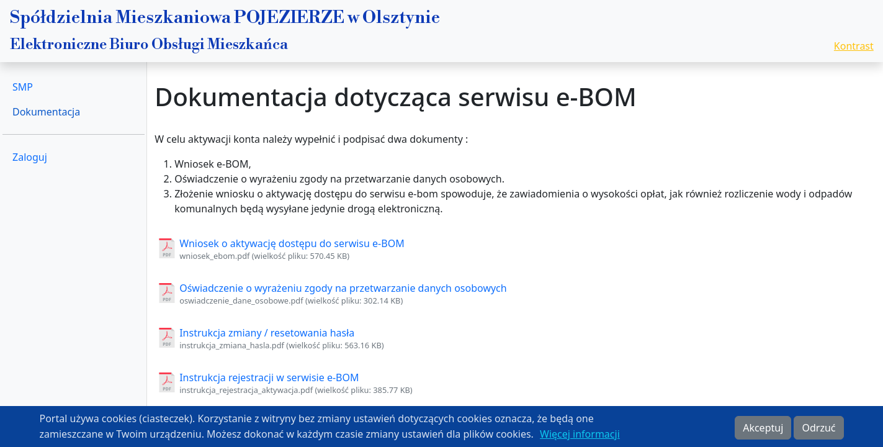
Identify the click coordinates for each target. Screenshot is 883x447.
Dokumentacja (46, 112)
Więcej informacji (580, 437)
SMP (22, 87)
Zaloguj (29, 157)
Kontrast (854, 46)
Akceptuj (763, 431)
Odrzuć (818, 431)
